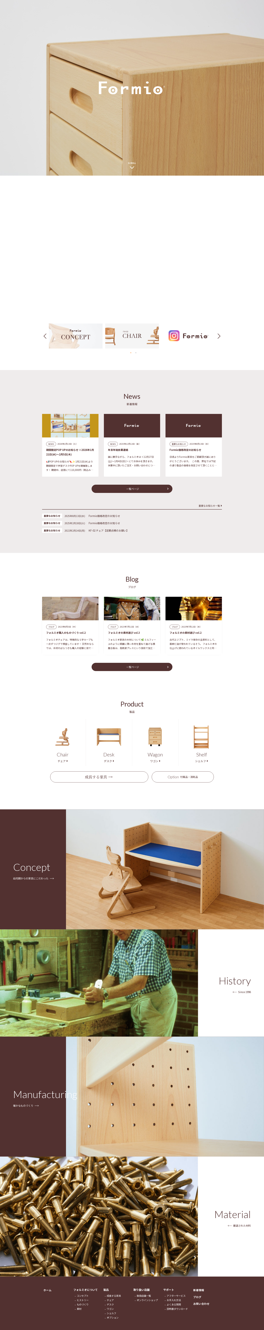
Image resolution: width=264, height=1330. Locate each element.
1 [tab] (131, 352)
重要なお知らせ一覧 (209, 506)
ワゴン (110, 1312)
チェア (110, 1304)
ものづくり (83, 1308)
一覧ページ (132, 490)
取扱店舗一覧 (144, 1299)
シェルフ (111, 1317)
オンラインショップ (147, 1304)
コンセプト (83, 1299)
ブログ (197, 1301)
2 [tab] (136, 352)
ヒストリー (83, 1304)
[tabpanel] (75, 336)
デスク (110, 1308)
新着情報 (198, 1294)
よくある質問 (174, 1308)
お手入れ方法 (174, 1304)
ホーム (47, 1294)
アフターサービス (176, 1299)
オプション (113, 1321)
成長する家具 (96, 780)
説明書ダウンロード (177, 1312)
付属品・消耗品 (182, 779)
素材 (79, 1312)
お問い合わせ (201, 1309)
